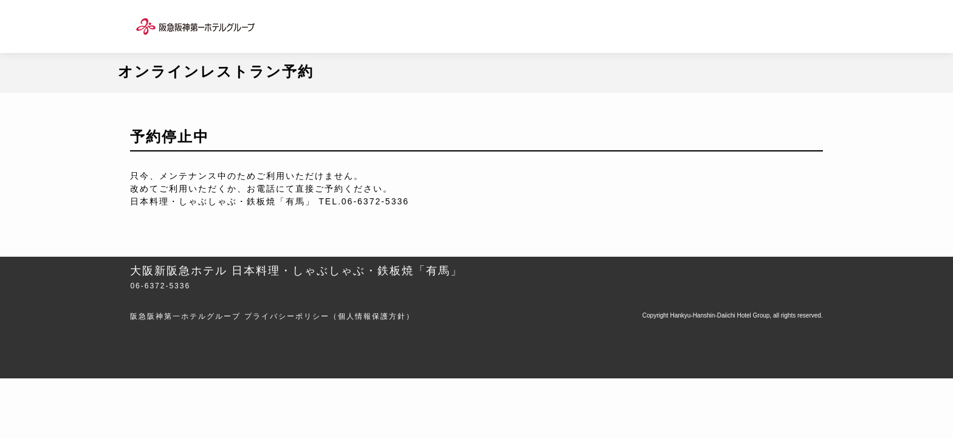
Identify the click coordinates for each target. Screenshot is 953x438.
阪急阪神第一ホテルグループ (185, 316)
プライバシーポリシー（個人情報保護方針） (329, 316)
